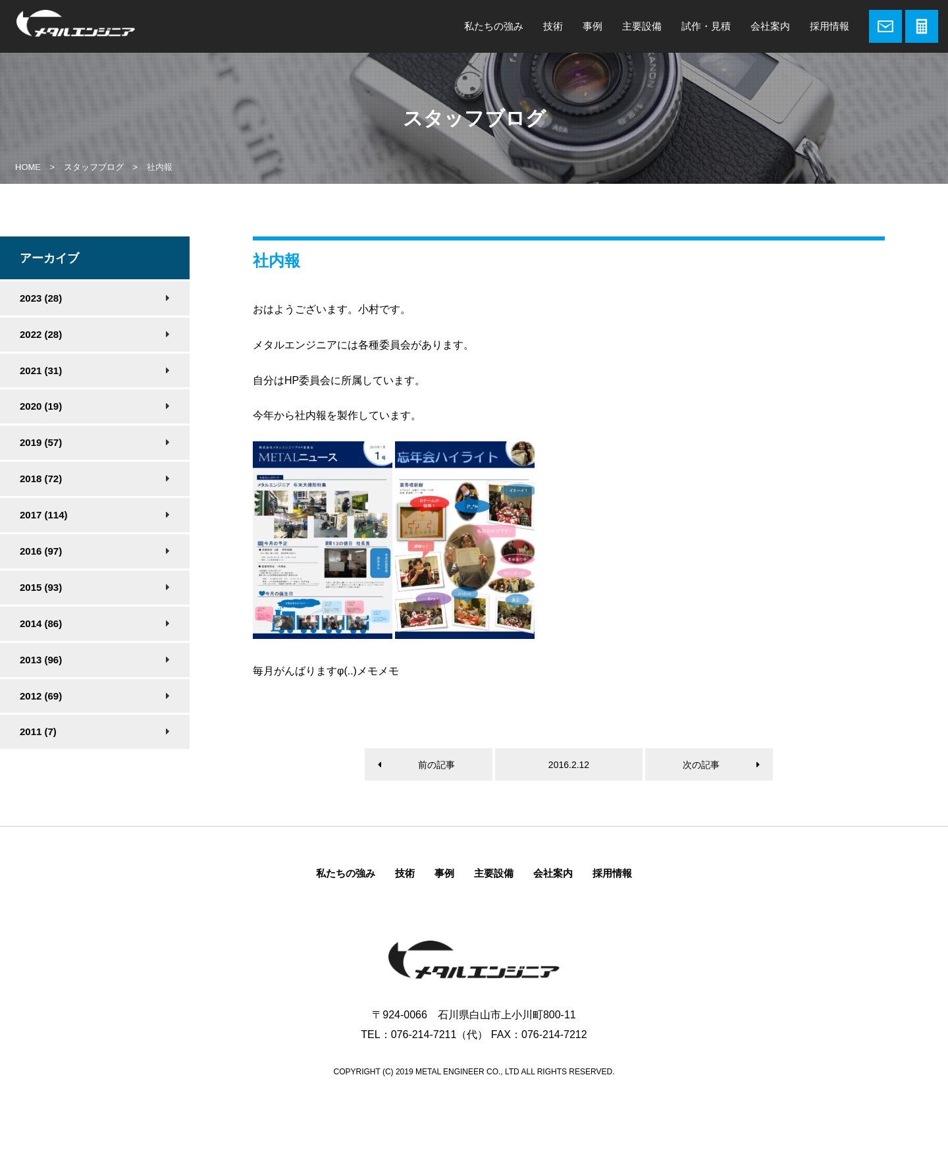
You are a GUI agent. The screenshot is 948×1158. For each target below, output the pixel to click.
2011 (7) (38, 731)
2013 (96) (41, 659)
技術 (553, 26)
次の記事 (701, 764)
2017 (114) (44, 514)
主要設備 (642, 26)
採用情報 (829, 26)
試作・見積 (706, 26)
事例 (592, 26)
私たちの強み (493, 26)
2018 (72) (41, 478)
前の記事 (436, 764)
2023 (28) (41, 298)
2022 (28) (41, 334)
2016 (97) (41, 551)
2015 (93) (41, 587)
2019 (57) (41, 442)
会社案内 (770, 26)
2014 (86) (41, 623)
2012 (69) (41, 696)
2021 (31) (41, 370)
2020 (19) (41, 406)
